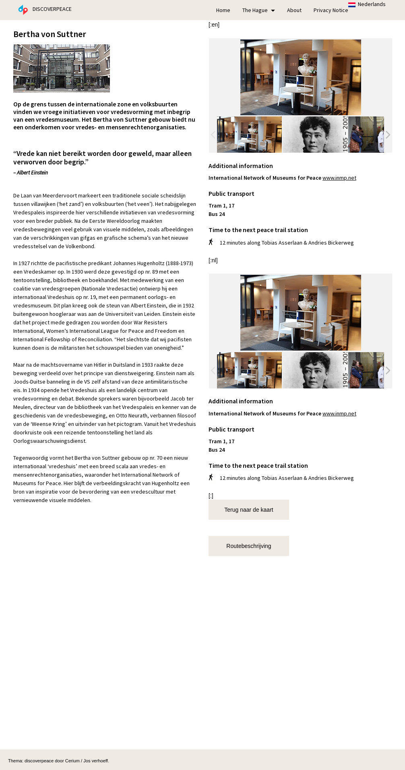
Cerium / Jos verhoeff (86, 760)
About (294, 10)
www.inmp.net (339, 177)
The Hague (258, 10)
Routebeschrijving (248, 546)
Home (223, 10)
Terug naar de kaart (248, 509)
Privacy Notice (331, 10)
